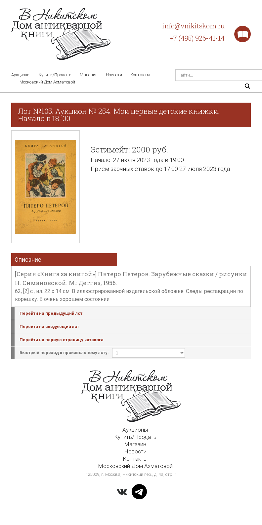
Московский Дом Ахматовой (47, 82)
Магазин (89, 74)
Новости (114, 74)
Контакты (140, 74)
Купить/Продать (55, 74)
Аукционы (20, 74)
